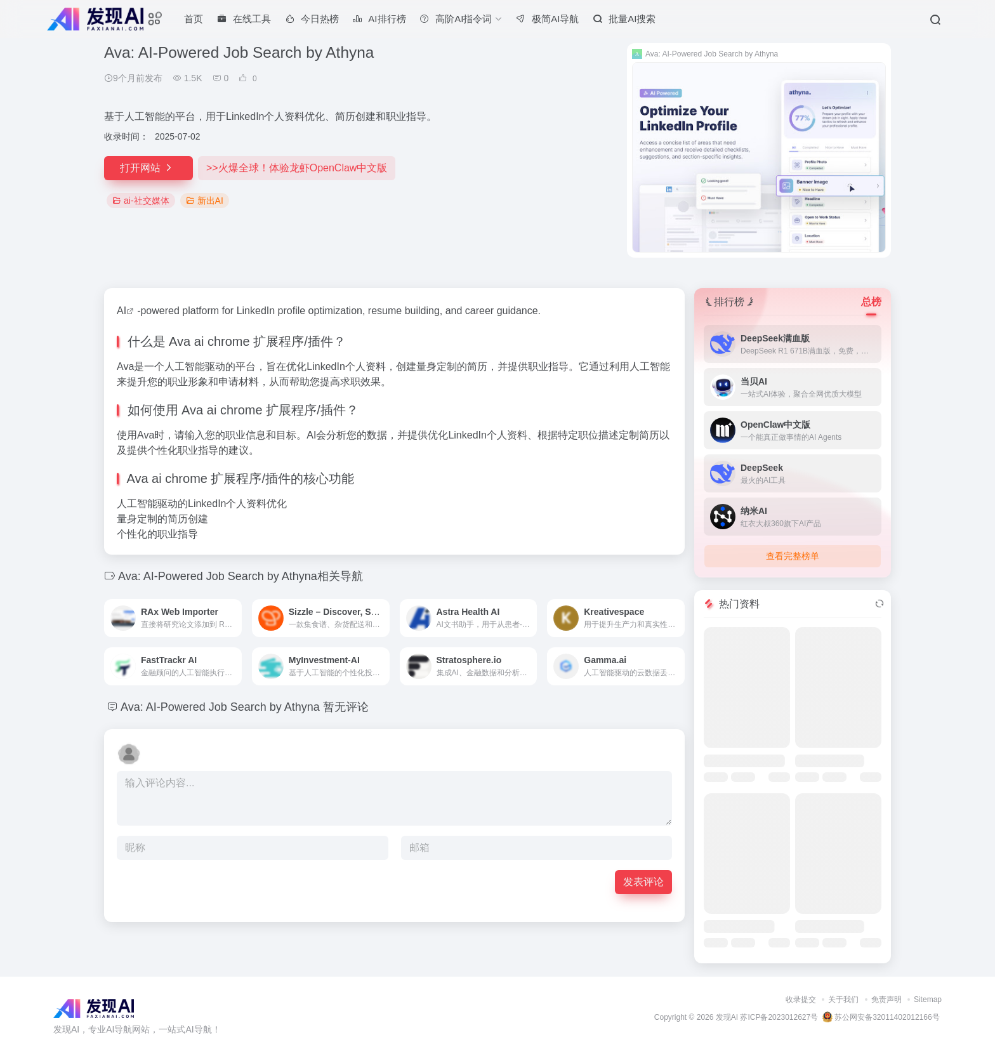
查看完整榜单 (792, 556)
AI (121, 310)
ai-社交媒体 (140, 200)
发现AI (727, 1017)
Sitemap (928, 999)
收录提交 (801, 999)
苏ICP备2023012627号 (779, 1017)
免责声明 (886, 999)
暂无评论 (346, 707)
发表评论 (643, 881)
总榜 (871, 301)
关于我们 (843, 999)
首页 (193, 18)
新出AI (204, 200)
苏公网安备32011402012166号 (881, 1017)
